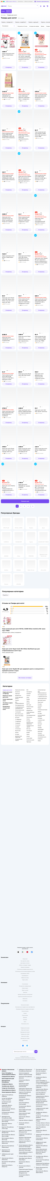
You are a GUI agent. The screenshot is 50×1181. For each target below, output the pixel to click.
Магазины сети (25, 1023)
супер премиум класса (19, 698)
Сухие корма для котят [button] (7, 700)
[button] (8, 26)
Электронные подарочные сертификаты (25, 1007)
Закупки (25, 992)
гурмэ (28, 701)
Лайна (39, 740)
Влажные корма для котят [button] (7, 696)
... (30, 506)
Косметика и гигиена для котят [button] (6, 708)
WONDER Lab (41, 735)
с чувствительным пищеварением (19, 707)
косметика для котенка (41, 716)
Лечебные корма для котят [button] (7, 703)
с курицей (17, 723)
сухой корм (29, 738)
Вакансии (25, 998)
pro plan (17, 734)
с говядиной (18, 719)
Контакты (25, 1000)
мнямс (17, 732)
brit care (28, 728)
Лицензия (25, 958)
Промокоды (25, 1015)
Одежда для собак (25, 1038)
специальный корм (42, 709)
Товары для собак (25, 1034)
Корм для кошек (25, 1030)
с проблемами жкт (42, 696)
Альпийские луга (42, 737)
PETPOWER (40, 729)
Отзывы (25, 1019)
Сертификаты (25, 975)
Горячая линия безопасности (25, 996)
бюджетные (18, 695)
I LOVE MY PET (41, 720)
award (28, 703)
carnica (28, 695)
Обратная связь (25, 977)
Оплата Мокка (25, 1011)
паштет (17, 700)
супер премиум (42, 689)
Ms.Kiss (39, 725)
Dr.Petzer (40, 718)
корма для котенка (19, 689)
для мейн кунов (42, 700)
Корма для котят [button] (7, 690)
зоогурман (29, 691)
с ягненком (18, 728)
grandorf (29, 693)
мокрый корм (30, 706)
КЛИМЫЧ (40, 738)
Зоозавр (3, 15)
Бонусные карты (25, 1004)
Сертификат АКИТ (25, 973)
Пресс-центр (25, 990)
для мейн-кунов (19, 713)
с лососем (17, 725)
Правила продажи (25, 967)
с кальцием (18, 712)
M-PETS (39, 722)
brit (27, 689)
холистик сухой (30, 740)
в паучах (17, 717)
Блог (25, 1021)
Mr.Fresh (40, 723)
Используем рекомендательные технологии (25, 1059)
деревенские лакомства (18, 737)
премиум (17, 693)
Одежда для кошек (25, 1032)
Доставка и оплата (25, 963)
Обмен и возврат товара (25, 965)
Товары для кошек (25, 1027)
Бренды (25, 1017)
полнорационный (42, 694)
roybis (28, 699)
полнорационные (19, 705)
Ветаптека (25, 1040)
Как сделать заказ (25, 961)
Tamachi (40, 733)
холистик (17, 691)
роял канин (29, 717)
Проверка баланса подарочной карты (25, 1009)
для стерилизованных (19, 703)
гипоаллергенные (19, 710)
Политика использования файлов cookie (25, 971)
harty (28, 697)
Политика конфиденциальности (25, 969)
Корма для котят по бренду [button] (7, 692)
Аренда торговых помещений (25, 994)
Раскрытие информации (25, 986)
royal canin (17, 730)
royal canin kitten (19, 715)
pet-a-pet (29, 704)
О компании (25, 984)
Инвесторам (25, 988)
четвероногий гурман (18, 740)
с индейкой (18, 721)
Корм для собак (25, 1036)
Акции (25, 1013)
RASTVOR (40, 731)
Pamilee (40, 727)
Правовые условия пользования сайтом (25, 1057)
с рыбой (17, 726)
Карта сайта (25, 979)
